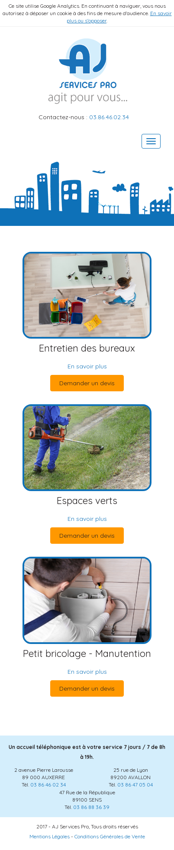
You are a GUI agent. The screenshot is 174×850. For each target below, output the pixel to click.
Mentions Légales (49, 836)
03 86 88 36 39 (91, 807)
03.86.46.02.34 (109, 117)
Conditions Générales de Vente (109, 836)
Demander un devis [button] (87, 383)
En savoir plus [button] (87, 366)
